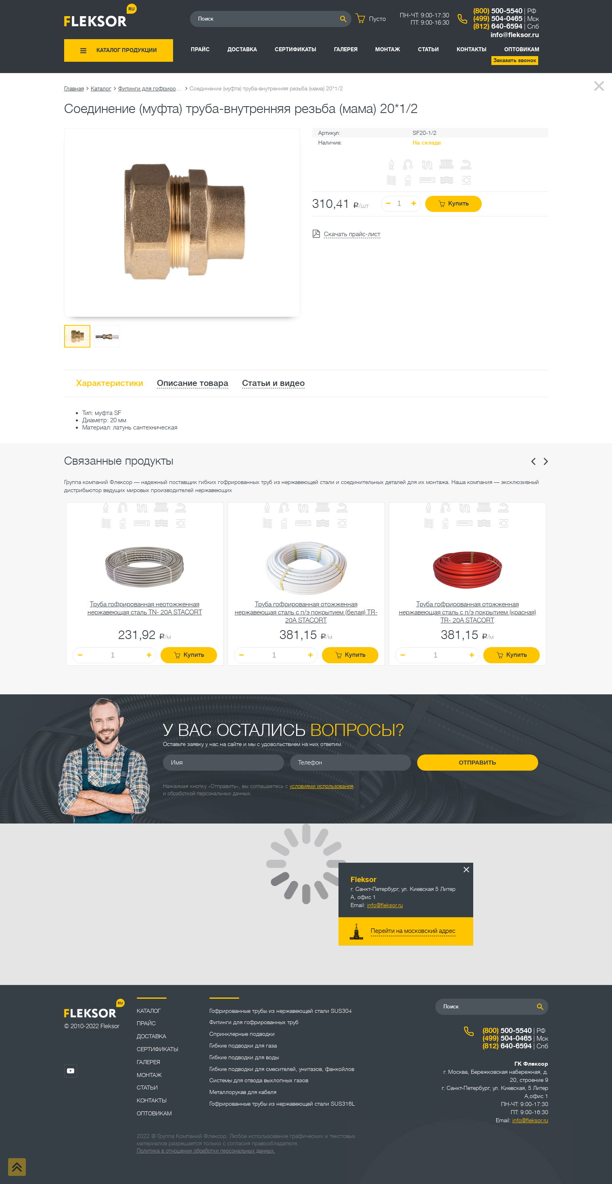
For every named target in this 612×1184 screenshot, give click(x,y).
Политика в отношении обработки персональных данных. (206, 1151)
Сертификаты (295, 49)
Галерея (345, 49)
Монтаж (387, 49)
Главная (74, 88)
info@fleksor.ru (515, 35)
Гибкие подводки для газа (243, 1045)
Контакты (472, 49)
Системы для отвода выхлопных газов (258, 1080)
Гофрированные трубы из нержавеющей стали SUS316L (282, 1103)
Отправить (477, 762)
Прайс (200, 49)
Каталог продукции (126, 50)
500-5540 (497, 11)
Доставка (242, 49)
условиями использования (321, 786)
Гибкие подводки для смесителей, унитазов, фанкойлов (281, 1069)
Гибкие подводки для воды (244, 1057)
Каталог (101, 88)
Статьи (428, 49)
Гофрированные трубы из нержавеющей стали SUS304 (280, 1011)
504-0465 (497, 19)
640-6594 (497, 26)
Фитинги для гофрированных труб (150, 88)
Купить (454, 203)
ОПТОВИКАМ (521, 49)
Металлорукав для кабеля (242, 1092)
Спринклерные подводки (242, 1034)
